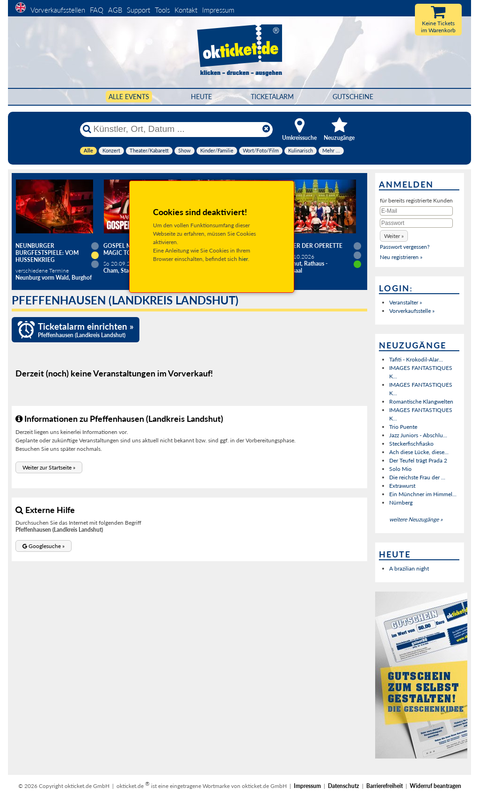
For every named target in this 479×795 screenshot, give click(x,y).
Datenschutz (343, 785)
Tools (162, 10)
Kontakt (185, 10)
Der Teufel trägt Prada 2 (418, 460)
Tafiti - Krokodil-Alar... (416, 359)
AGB (115, 10)
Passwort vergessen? (404, 246)
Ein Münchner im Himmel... (423, 494)
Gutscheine (353, 97)
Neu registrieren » (401, 256)
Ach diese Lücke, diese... (419, 451)
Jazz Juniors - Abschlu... (418, 435)
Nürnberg (401, 502)
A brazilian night (409, 568)
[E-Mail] (416, 211)
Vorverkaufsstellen (57, 10)
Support (138, 10)
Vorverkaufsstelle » (412, 310)
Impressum (218, 10)
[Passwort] (416, 223)
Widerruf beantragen (435, 785)
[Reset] (266, 129)
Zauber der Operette (310, 245)
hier (243, 258)
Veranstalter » (405, 302)
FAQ (96, 10)
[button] (48, 467)
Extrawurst (402, 485)
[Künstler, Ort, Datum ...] (176, 129)
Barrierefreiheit (384, 785)
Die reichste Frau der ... (417, 477)
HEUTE (201, 97)
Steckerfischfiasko (411, 443)
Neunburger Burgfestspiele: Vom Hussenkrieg (47, 252)
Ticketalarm (272, 97)
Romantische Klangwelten (421, 401)
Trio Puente (403, 426)
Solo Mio (400, 468)
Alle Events (129, 97)
